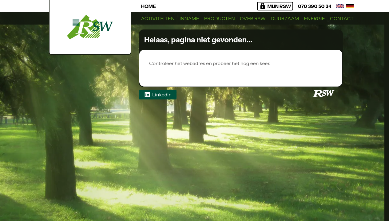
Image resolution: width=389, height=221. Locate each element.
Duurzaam (285, 18)
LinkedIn (158, 94)
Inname (189, 18)
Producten (219, 18)
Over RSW (253, 18)
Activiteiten (158, 18)
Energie (314, 18)
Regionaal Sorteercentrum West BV (193, 70)
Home (148, 6)
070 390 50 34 (314, 6)
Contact (342, 18)
